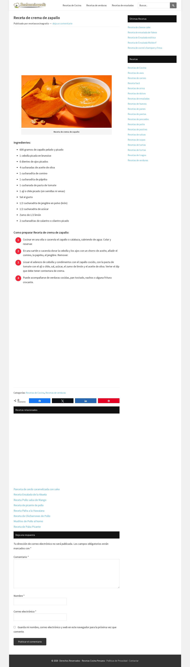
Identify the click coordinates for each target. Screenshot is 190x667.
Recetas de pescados (138, 119)
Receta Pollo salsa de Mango (30, 500)
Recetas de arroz (136, 88)
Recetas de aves (136, 72)
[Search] (173, 5)
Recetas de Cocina (35, 392)
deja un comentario (62, 23)
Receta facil (134, 83)
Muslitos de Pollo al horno (28, 521)
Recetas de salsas (137, 134)
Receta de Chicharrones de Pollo (32, 516)
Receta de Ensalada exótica (142, 37)
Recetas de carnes (137, 78)
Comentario (21, 557)
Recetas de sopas (136, 139)
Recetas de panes (136, 108)
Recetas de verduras (55, 392)
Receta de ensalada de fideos (142, 32)
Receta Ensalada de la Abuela (30, 494)
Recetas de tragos (137, 155)
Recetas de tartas (137, 144)
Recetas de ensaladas (139, 98)
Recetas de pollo (136, 124)
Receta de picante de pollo (29, 505)
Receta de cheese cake (139, 27)
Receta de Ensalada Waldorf (142, 42)
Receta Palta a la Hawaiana (29, 510)
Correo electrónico (25, 611)
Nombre (19, 595)
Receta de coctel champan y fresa (145, 47)
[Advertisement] (67, 51)
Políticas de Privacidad (116, 660)
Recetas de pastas (137, 113)
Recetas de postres (137, 129)
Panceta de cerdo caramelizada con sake (37, 489)
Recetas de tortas (137, 149)
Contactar (134, 660)
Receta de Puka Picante (27, 526)
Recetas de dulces (137, 93)
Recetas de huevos (137, 103)
